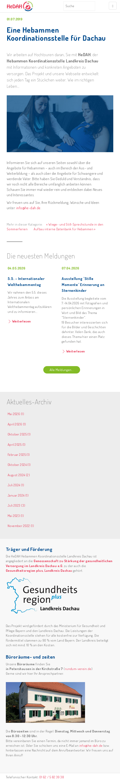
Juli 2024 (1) (16, 485)
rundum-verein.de (78, 669)
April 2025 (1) (17, 444)
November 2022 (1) (21, 526)
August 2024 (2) (19, 475)
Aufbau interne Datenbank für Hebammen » (64, 229)
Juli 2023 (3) (16, 505)
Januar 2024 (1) (18, 495)
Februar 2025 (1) (19, 454)
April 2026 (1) (17, 424)
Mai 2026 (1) (16, 414)
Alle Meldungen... (62, 370)
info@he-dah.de (28, 207)
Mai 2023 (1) (16, 516)
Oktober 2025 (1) (19, 434)
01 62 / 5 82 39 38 (51, 777)
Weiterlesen (21, 321)
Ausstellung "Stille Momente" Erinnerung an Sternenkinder (83, 284)
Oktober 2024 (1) (19, 465)
